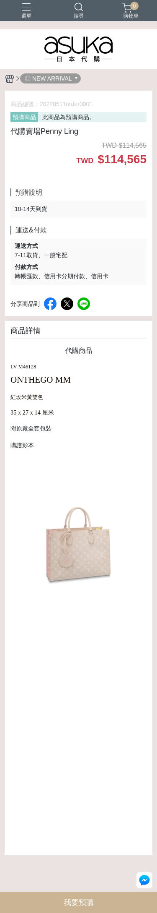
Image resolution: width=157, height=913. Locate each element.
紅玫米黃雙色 (26, 397)
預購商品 (24, 117)
